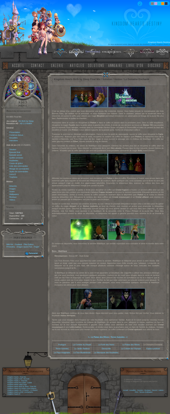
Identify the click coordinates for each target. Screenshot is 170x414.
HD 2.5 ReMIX (26, 123)
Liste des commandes (18, 166)
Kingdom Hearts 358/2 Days (17, 384)
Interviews (13, 140)
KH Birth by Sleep (26, 121)
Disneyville (106, 349)
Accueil (125, 390)
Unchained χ (28, 392)
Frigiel (36, 247)
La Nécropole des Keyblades (106, 352)
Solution (12, 149)
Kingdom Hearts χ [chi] (15, 392)
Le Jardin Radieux (82, 349)
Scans (12, 191)
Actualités (13, 138)
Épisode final (14, 152)
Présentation (14, 132)
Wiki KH (9, 244)
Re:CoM (26, 379)
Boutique (148, 390)
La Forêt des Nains (106, 345)
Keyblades (13, 160)
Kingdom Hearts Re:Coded (16, 383)
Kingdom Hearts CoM (14, 379)
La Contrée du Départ (82, 345)
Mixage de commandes (19, 169)
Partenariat (33, 253)
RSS (136, 392)
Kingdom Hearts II (13, 381)
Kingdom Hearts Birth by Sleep (18, 386)
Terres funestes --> (119, 337)
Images (12, 189)
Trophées (13, 177)
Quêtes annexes (16, 158)
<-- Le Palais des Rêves (98, 337)
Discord (154, 390)
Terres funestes (62, 349)
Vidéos (12, 200)
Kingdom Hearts (13, 377)
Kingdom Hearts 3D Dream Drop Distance (21, 388)
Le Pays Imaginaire (62, 352)
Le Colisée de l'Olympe (131, 349)
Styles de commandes (18, 171)
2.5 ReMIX (34, 390)
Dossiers (140, 390)
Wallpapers (14, 194)
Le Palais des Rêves (131, 345)
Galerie (160, 390)
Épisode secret (15, 155)
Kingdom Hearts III (13, 394)
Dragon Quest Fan (24, 247)
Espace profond (153, 349)
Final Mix (23, 377)
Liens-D (12, 174)
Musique (13, 197)
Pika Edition (29, 244)
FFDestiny (10, 247)
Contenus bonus (16, 135)
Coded (29, 383)
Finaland (18, 244)
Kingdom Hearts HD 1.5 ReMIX (18, 390)
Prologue (62, 345)
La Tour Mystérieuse (82, 352)
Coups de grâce (16, 163)
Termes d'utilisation (145, 392)
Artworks (13, 186)
